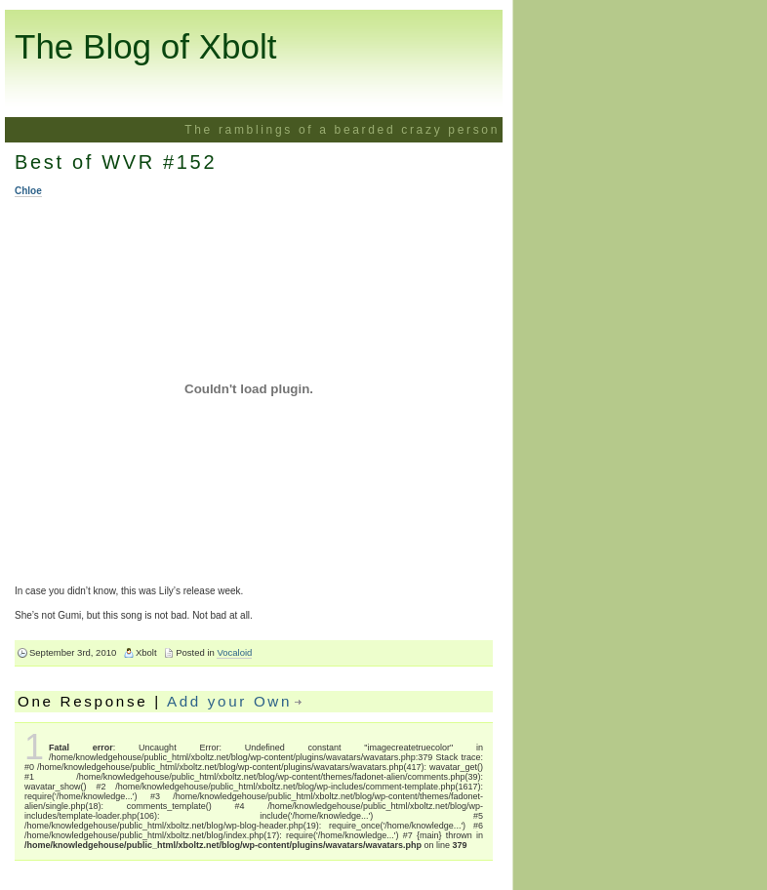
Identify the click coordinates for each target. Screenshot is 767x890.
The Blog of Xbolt (146, 46)
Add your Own (229, 701)
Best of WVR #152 (116, 162)
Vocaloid (234, 652)
